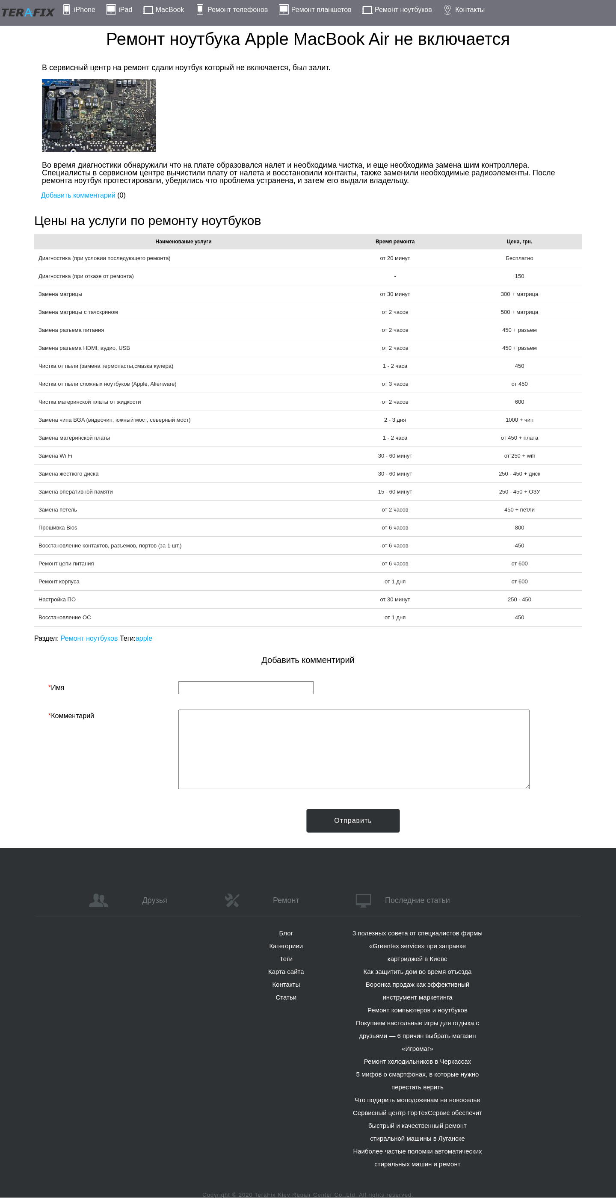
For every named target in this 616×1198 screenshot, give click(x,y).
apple (144, 638)
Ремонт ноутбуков (403, 9)
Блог (286, 933)
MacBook (170, 9)
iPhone (84, 9)
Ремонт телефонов (237, 9)
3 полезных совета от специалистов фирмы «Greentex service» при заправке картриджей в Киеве (417, 945)
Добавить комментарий (78, 195)
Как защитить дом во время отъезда (418, 971)
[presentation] (113, 825)
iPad (125, 9)
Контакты (470, 9)
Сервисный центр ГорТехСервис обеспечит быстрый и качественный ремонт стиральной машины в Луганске (417, 1125)
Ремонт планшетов (321, 9)
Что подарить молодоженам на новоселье (417, 1099)
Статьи (285, 997)
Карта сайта (286, 971)
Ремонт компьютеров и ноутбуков (417, 1010)
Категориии (286, 946)
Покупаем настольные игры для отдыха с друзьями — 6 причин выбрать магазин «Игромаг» (417, 1035)
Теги (286, 958)
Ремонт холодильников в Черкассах (417, 1061)
